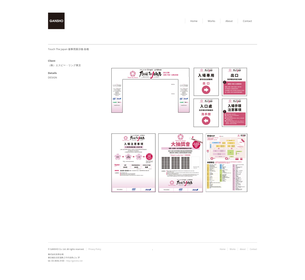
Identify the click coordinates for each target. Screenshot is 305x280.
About (229, 21)
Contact (247, 21)
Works (211, 21)
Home (193, 21)
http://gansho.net (74, 260)
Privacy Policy (95, 249)
